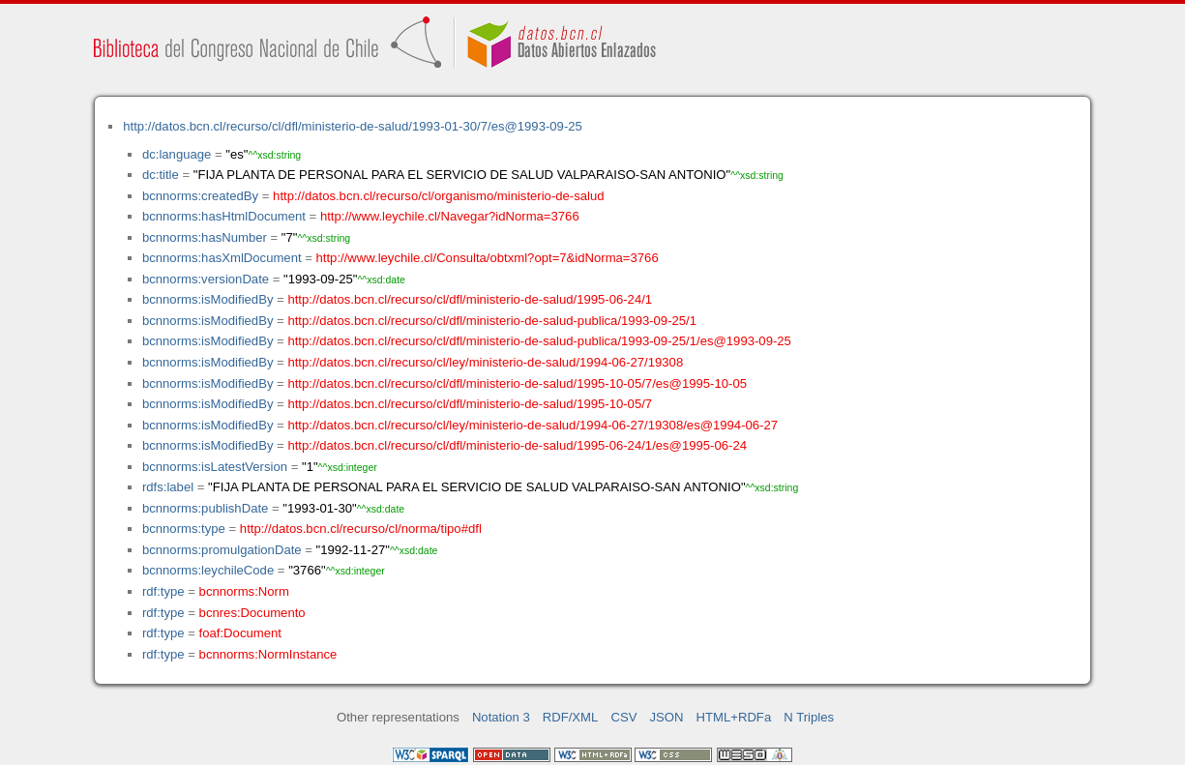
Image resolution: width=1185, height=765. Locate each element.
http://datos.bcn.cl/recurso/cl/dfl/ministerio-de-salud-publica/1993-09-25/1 (491, 320)
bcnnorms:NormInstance (268, 654)
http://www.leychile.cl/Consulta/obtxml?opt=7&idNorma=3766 (487, 257)
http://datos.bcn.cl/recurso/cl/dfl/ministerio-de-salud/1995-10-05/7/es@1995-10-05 (517, 383)
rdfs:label (167, 487)
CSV (623, 717)
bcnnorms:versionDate (205, 279)
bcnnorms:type (183, 528)
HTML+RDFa (734, 717)
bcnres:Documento (252, 612)
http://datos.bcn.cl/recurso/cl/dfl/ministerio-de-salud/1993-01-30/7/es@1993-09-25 (352, 126)
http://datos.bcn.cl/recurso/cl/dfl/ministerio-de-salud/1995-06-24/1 (469, 299)
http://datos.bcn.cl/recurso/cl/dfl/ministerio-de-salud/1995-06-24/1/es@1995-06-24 (517, 445)
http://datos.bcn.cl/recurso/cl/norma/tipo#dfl (361, 528)
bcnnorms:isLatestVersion (214, 466)
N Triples (809, 717)
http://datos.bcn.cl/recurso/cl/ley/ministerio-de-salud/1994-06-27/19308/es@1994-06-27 (532, 425)
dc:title (160, 174)
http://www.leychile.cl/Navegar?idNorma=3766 (449, 216)
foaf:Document (240, 633)
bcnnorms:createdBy (200, 196)
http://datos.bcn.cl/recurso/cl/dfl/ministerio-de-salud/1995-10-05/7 (469, 404)
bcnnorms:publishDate (205, 508)
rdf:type (163, 591)
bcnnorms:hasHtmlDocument (224, 216)
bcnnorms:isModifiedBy (208, 299)
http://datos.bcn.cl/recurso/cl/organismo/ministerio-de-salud (438, 196)
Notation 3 (501, 717)
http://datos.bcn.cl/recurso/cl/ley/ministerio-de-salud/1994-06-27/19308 (485, 362)
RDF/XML (571, 717)
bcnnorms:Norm (244, 591)
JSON (667, 717)
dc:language (176, 154)
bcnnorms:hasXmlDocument (222, 257)
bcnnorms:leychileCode (208, 570)
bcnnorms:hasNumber (204, 237)
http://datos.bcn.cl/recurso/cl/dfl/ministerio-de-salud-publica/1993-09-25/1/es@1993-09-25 (538, 341)
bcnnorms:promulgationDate (222, 550)
